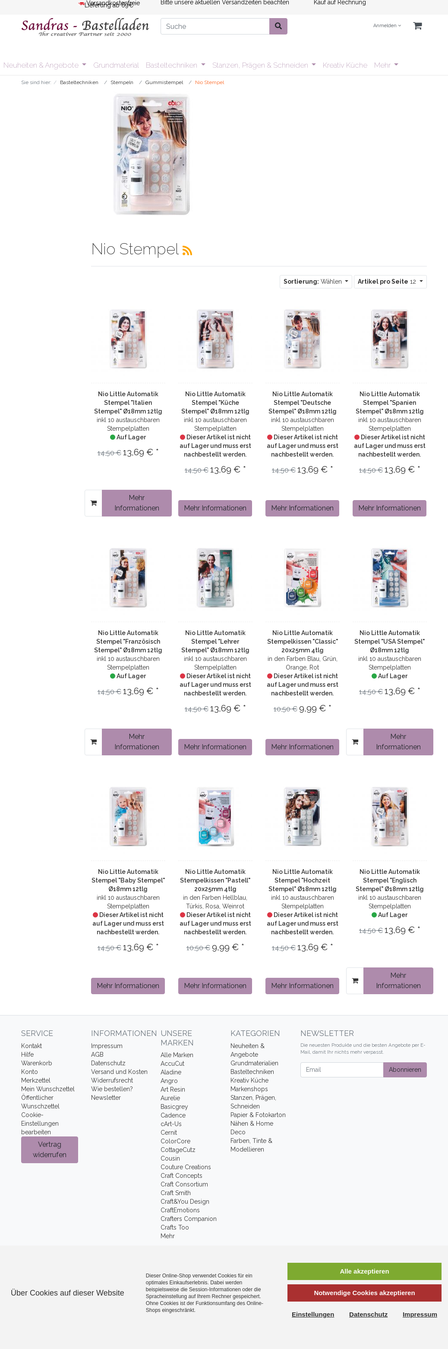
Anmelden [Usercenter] (387, 25)
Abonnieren (405, 1069)
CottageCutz (178, 1149)
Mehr (383, 65)
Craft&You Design (185, 1201)
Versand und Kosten (119, 1071)
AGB (97, 1054)
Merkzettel (35, 1080)
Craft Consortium (184, 1184)
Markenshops (249, 1089)
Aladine (171, 1072)
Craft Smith (176, 1192)
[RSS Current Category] (187, 250)
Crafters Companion (189, 1218)
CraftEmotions (180, 1210)
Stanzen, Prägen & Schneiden (261, 65)
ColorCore (175, 1141)
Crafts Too (175, 1227)
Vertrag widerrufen (49, 1149)
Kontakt (31, 1045)
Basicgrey (174, 1106)
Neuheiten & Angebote (41, 65)
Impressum (107, 1045)
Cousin (170, 1158)
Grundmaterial (116, 65)
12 (388, 281)
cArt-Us (171, 1124)
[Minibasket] (417, 26)
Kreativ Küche (345, 65)
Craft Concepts (181, 1175)
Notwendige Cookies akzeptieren (364, 1292)
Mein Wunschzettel (48, 1089)
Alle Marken (177, 1055)
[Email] (342, 1069)
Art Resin (173, 1089)
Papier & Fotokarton (258, 1114)
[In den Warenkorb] (93, 503)
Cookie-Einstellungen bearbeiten (40, 1123)
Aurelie (170, 1098)
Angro (169, 1080)
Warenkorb (36, 1063)
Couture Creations (186, 1167)
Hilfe (27, 1054)
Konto (29, 1071)
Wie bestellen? (112, 1089)
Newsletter (106, 1097)
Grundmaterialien (254, 1063)
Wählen (314, 281)
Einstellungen (313, 1314)
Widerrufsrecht (112, 1080)
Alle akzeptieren (364, 1271)
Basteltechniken (172, 65)
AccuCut (172, 1063)
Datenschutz (108, 1063)
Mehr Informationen (136, 503)
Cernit (169, 1132)
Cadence (173, 1115)
